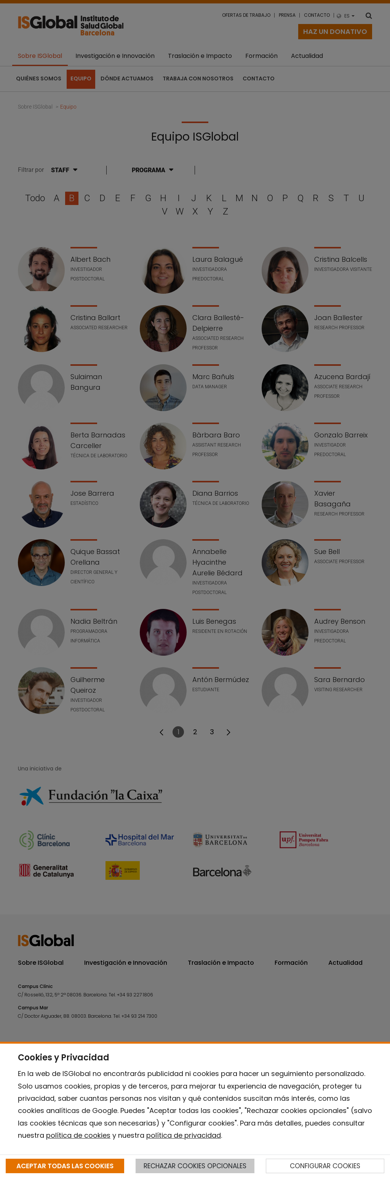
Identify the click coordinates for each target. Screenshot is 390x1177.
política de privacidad (183, 1135)
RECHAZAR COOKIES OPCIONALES (195, 1166)
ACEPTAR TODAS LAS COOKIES (64, 1166)
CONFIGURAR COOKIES (325, 1166)
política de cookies (78, 1135)
